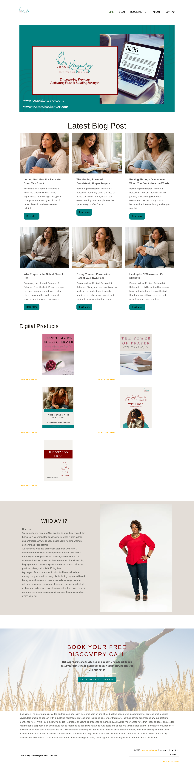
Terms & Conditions (170, 762)
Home (114, 11)
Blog (125, 11)
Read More (32, 216)
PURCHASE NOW (29, 380)
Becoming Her (140, 11)
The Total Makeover (148, 751)
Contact (171, 11)
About (157, 11)
